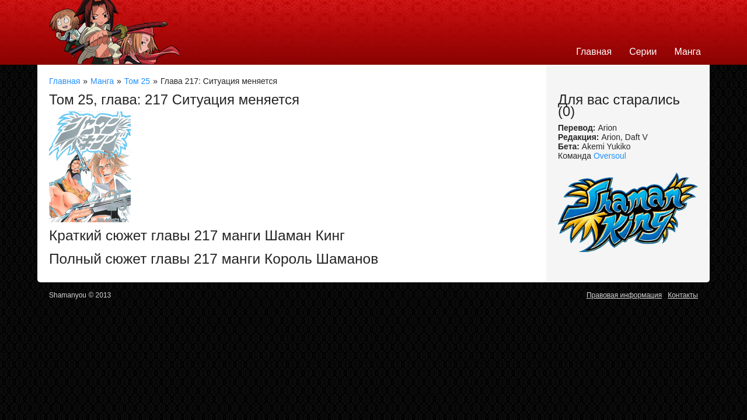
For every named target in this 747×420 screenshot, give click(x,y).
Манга (687, 52)
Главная (594, 52)
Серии (643, 52)
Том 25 (137, 81)
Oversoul (610, 155)
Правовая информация (624, 295)
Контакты (683, 295)
